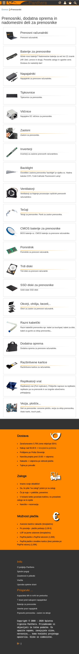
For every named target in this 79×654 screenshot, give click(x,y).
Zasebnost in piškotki (26, 576)
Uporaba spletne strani (26, 584)
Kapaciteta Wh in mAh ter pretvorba (32, 596)
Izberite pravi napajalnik (27, 609)
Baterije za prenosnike (26, 604)
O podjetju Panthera (25, 567)
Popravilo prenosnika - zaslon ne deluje (34, 613)
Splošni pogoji (23, 571)
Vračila (20, 580)
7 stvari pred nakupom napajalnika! (32, 600)
